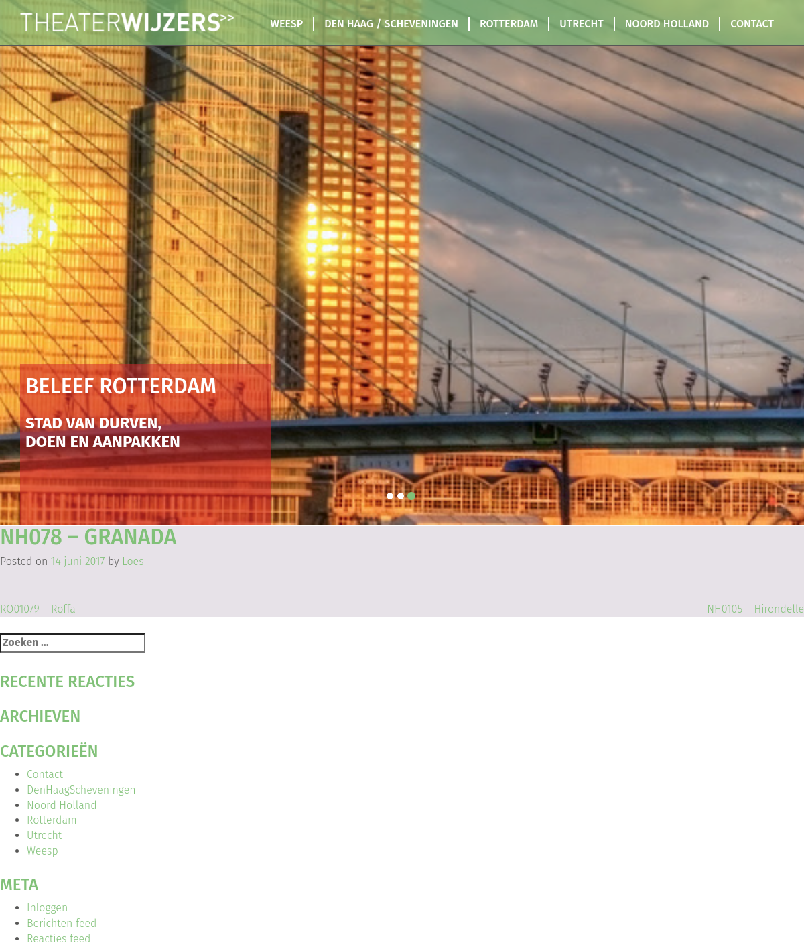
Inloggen (47, 907)
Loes (132, 561)
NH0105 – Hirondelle (755, 609)
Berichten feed (61, 923)
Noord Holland (667, 23)
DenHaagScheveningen (81, 789)
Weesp (287, 23)
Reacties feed (58, 938)
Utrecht (581, 23)
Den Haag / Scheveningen (391, 23)
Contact (752, 23)
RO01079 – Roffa (38, 609)
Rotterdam (509, 23)
